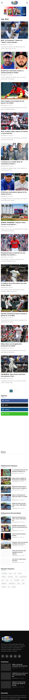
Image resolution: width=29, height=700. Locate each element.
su (11, 580)
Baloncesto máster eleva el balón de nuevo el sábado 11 (19, 487)
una (7, 580)
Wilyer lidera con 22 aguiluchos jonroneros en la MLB (11, 345)
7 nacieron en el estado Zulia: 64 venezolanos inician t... (11, 163)
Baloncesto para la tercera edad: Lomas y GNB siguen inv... (19, 505)
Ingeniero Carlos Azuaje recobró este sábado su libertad (18, 683)
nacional (4, 587)
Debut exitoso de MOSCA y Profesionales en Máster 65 (19, 479)
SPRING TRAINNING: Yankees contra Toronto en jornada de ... (13, 223)
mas (16, 576)
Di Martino (10, 576)
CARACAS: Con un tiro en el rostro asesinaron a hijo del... (20, 674)
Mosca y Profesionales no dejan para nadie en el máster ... (19, 496)
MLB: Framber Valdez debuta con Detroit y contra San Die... (14, 132)
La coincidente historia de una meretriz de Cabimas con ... (20, 470)
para (10, 573)
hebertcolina (3, 44)
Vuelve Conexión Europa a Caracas (19, 534)
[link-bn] (14, 11)
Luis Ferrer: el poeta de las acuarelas (19, 559)
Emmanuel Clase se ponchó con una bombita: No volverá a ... (13, 254)
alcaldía (3, 576)
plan (19, 583)
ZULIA (19, 573)
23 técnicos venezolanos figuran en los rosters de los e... (14, 193)
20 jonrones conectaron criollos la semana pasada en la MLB (12, 71)
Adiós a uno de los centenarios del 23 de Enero (20, 665)
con (15, 573)
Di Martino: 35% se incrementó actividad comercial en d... (20, 543)
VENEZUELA (12, 583)
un (8, 587)
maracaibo (4, 573)
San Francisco (23, 576)
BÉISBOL (4, 583)
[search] (27, 3)
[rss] (19, 656)
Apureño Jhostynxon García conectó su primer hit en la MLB (14, 314)
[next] (17, 391)
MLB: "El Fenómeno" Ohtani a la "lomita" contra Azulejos (11, 41)
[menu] (2, 3)
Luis (23, 580)
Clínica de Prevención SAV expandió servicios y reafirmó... (19, 552)
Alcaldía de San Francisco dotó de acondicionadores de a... (19, 527)
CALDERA (16, 580)
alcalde (13, 587)
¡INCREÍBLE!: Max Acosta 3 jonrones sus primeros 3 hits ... (13, 375)
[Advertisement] (14, 432)
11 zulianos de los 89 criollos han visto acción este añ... (14, 284)
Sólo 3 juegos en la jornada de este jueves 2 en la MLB (12, 102)
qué (3, 580)
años (23, 583)
